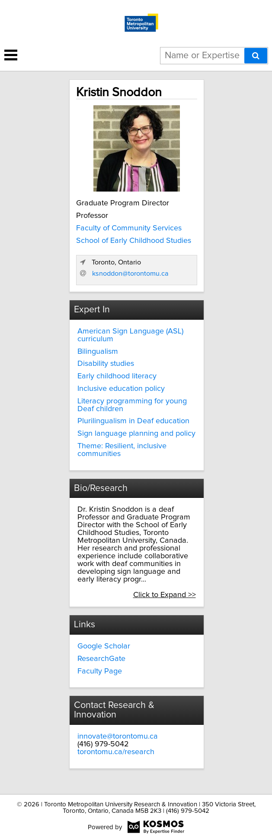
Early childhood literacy (117, 376)
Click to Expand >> (164, 595)
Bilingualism (97, 352)
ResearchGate (101, 659)
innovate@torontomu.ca (117, 736)
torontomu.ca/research (115, 752)
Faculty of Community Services (129, 228)
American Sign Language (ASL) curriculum (130, 335)
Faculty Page (99, 671)
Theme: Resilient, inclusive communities (121, 450)
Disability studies (105, 364)
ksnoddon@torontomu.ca (130, 273)
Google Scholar (103, 646)
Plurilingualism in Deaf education (133, 421)
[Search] (255, 55)
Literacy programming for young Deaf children (132, 405)
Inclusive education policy (121, 389)
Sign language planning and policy (136, 433)
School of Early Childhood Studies (133, 241)
